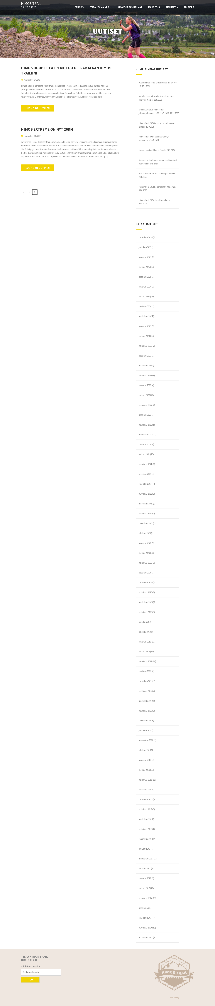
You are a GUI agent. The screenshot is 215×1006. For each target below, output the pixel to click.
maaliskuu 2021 (146, 503)
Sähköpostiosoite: (31, 966)
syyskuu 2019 (145, 641)
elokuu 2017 (144, 888)
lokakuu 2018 (145, 750)
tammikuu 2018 (146, 838)
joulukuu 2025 (145, 247)
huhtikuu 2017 (145, 927)
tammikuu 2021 (146, 523)
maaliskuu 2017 (146, 937)
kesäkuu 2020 (145, 572)
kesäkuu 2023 (145, 355)
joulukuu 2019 (145, 622)
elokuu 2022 (144, 395)
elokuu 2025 (144, 266)
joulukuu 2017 (145, 848)
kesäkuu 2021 (145, 474)
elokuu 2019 (144, 651)
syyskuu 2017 (145, 878)
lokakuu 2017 (145, 868)
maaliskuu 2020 (146, 602)
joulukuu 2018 (145, 730)
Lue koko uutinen (38, 108)
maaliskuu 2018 (146, 819)
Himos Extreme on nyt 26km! (47, 129)
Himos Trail (31, 4)
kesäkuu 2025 (145, 276)
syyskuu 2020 (145, 543)
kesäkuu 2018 (145, 789)
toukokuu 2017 (145, 917)
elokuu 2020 (144, 552)
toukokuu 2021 (145, 483)
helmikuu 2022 (145, 424)
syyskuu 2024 (145, 286)
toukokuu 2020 (145, 582)
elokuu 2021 (144, 454)
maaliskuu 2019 (146, 700)
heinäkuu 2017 (145, 898)
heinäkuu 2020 (145, 562)
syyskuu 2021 (145, 444)
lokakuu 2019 (145, 631)
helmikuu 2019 (145, 710)
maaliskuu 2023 (146, 365)
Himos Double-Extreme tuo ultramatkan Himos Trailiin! (66, 70)
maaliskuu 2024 (146, 316)
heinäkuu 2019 (145, 661)
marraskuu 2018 (146, 740)
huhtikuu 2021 (145, 493)
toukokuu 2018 (145, 799)
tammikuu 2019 (146, 720)
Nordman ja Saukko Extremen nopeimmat (158, 186)
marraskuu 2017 (146, 858)
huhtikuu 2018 (145, 809)
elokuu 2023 (144, 336)
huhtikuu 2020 (145, 592)
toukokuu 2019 (145, 681)
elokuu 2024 (144, 296)
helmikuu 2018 (145, 829)
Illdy (177, 997)
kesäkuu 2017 (145, 907)
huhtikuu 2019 (145, 691)
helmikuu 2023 (145, 375)
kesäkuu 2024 (145, 306)
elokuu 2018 (144, 769)
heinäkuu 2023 (145, 345)
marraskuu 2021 (146, 434)
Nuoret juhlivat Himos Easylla (152, 150)
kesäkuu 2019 (145, 671)
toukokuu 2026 (145, 237)
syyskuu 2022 (145, 385)
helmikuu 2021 (145, 513)
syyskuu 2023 (145, 326)
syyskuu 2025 (145, 257)
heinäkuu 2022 (145, 405)
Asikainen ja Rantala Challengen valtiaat (157, 173)
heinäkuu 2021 (145, 464)
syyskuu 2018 (145, 760)
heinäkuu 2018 (145, 779)
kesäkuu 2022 (145, 414)
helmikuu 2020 (145, 612)
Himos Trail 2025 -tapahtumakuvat (155, 200)
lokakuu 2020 (145, 533)
